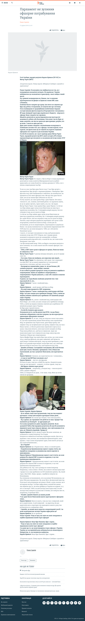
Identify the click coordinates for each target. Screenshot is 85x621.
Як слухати (4, 602)
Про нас (24, 602)
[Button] (54, 30)
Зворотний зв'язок (27, 614)
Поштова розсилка (6, 608)
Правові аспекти (27, 608)
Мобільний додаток (7, 605)
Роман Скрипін (24, 22)
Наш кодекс (25, 605)
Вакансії (24, 611)
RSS (2, 611)
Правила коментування (8, 614)
